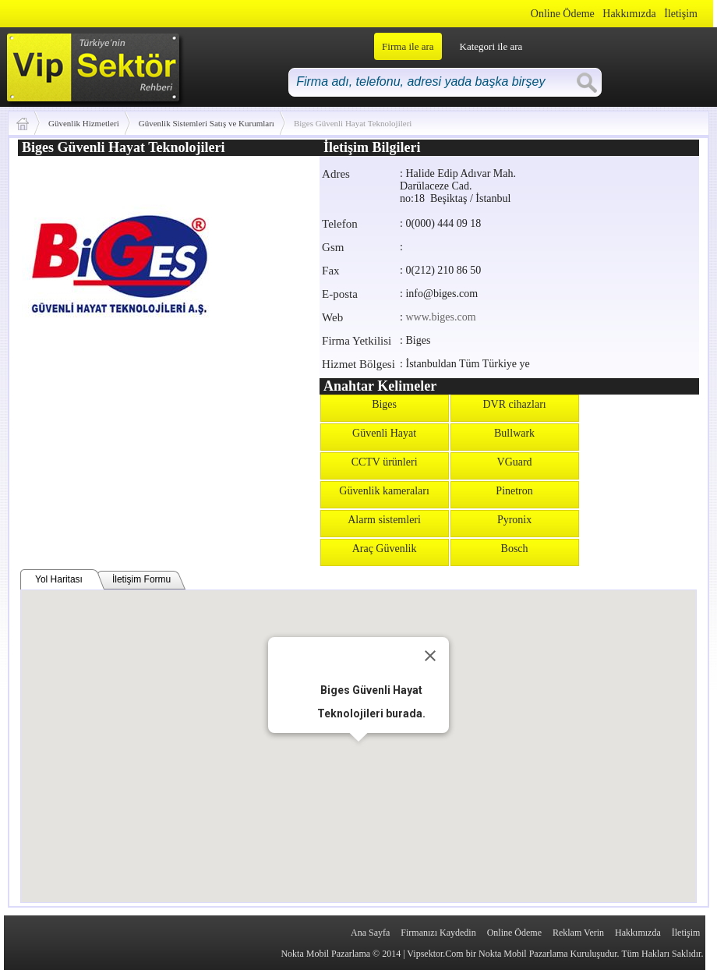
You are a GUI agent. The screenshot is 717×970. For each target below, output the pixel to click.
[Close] (430, 655)
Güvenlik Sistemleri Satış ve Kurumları (206, 123)
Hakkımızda (628, 13)
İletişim (681, 13)
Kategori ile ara (491, 46)
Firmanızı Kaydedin (438, 932)
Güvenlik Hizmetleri (83, 123)
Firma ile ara (407, 46)
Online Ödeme (563, 13)
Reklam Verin (578, 932)
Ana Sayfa (370, 932)
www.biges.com (440, 317)
